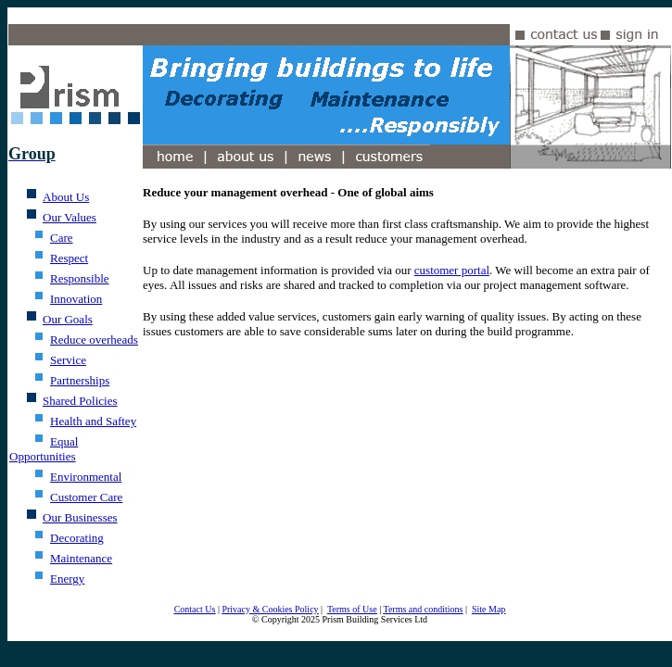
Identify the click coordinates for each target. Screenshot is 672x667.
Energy (67, 578)
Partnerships (79, 380)
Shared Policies (80, 401)
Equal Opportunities (43, 448)
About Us (66, 197)
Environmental (85, 477)
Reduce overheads (94, 339)
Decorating (77, 538)
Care (61, 238)
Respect (69, 258)
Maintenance (81, 558)
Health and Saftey (93, 421)
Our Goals (68, 319)
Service (68, 360)
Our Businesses (80, 517)
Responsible (79, 278)
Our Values (69, 217)
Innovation (76, 299)
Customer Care (86, 497)
